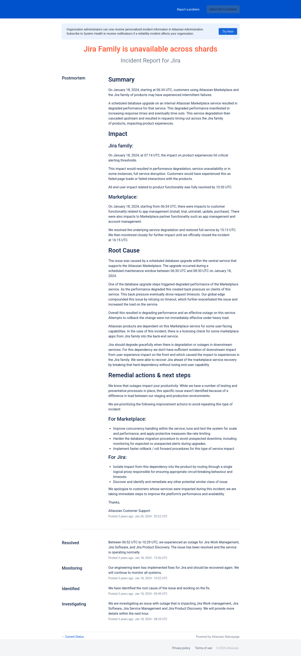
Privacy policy (181, 648)
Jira (175, 60)
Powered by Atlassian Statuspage (217, 636)
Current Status (73, 636)
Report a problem (188, 9)
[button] (223, 9)
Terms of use (203, 648)
